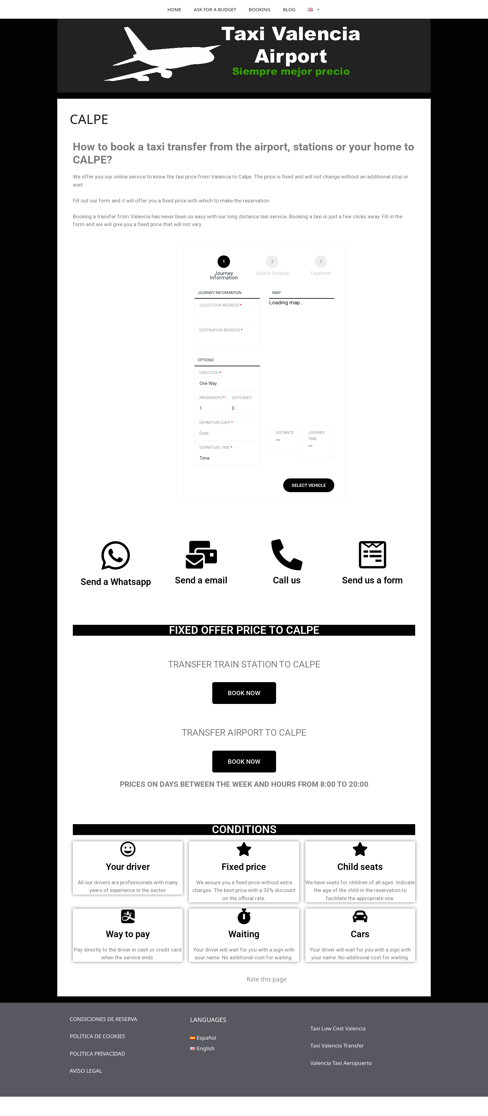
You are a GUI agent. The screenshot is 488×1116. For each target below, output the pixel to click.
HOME (174, 9)
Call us (287, 580)
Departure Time (215, 447)
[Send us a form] (372, 554)
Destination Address (220, 330)
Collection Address (220, 305)
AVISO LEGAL (86, 1070)
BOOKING (259, 9)
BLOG (289, 9)
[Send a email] (201, 554)
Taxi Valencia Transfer (337, 1045)
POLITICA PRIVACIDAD (97, 1053)
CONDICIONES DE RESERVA (103, 1019)
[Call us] (287, 554)
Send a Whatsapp (116, 582)
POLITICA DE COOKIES (97, 1036)
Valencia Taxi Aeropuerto (341, 1062)
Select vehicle (309, 485)
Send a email (201, 580)
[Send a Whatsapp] (115, 555)
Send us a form (372, 580)
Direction (210, 373)
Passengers (212, 398)
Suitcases (241, 398)
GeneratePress (288, 1106)
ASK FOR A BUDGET (215, 9)
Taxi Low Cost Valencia (338, 1028)
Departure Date (216, 422)
